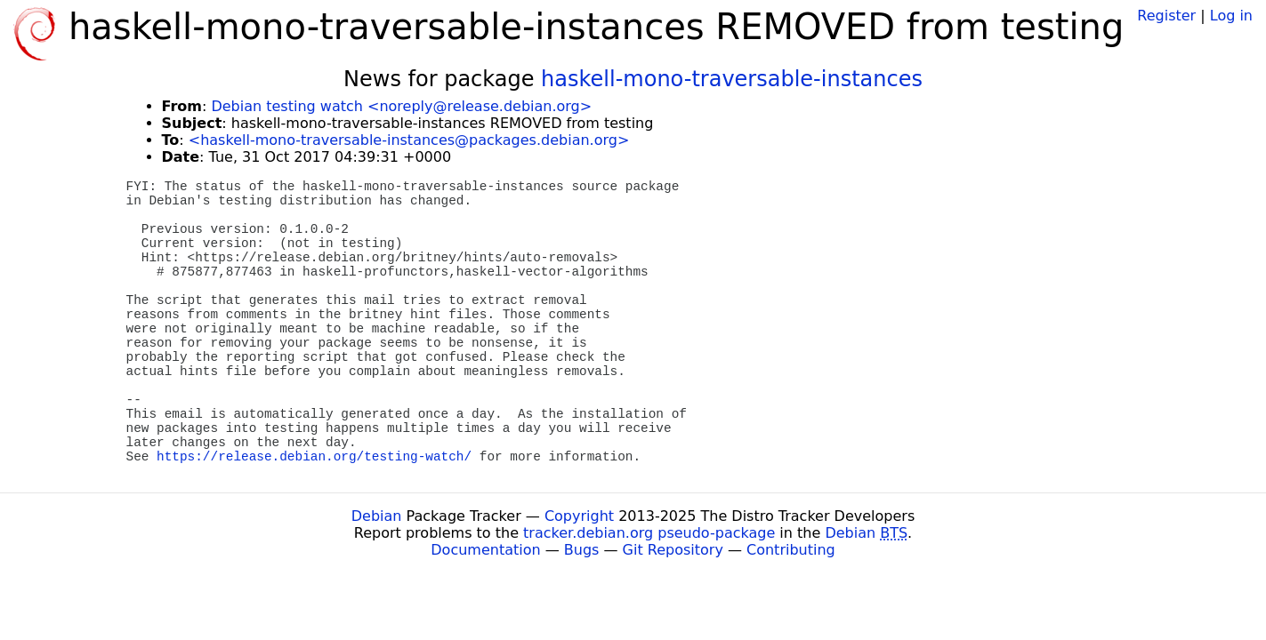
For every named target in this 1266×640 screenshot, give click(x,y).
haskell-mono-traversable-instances (732, 79)
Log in (1231, 15)
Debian (376, 516)
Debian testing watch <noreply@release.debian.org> (401, 106)
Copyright (579, 516)
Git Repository (673, 549)
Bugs (582, 549)
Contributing (790, 549)
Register (1166, 15)
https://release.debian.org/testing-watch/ (314, 457)
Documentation (485, 549)
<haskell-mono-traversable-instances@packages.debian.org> (409, 140)
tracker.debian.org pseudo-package (649, 532)
